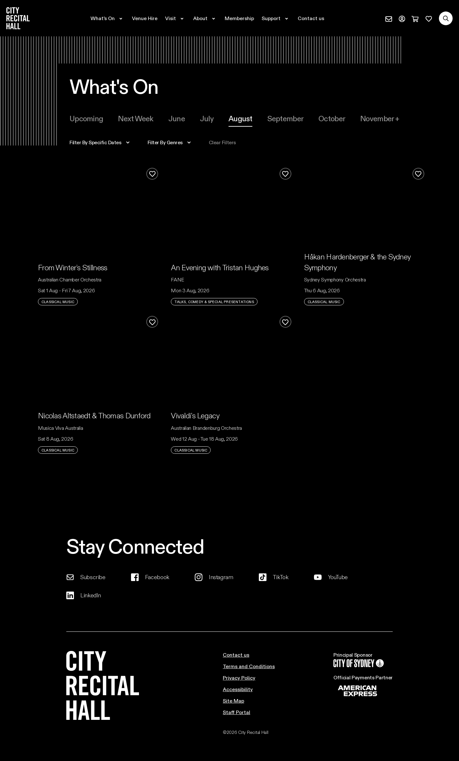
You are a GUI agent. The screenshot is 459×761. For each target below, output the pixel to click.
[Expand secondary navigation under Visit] (175, 18)
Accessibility (238, 689)
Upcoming (86, 118)
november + (379, 118)
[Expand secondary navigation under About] (205, 18)
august (240, 118)
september (285, 118)
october (331, 118)
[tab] (86, 118)
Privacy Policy (239, 678)
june (176, 118)
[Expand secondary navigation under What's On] (107, 18)
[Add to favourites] (152, 174)
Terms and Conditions (249, 666)
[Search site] (446, 18)
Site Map (233, 701)
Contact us (236, 655)
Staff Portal (236, 712)
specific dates (95, 142)
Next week (135, 118)
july (207, 118)
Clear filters (222, 142)
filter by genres (165, 142)
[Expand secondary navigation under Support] (276, 18)
